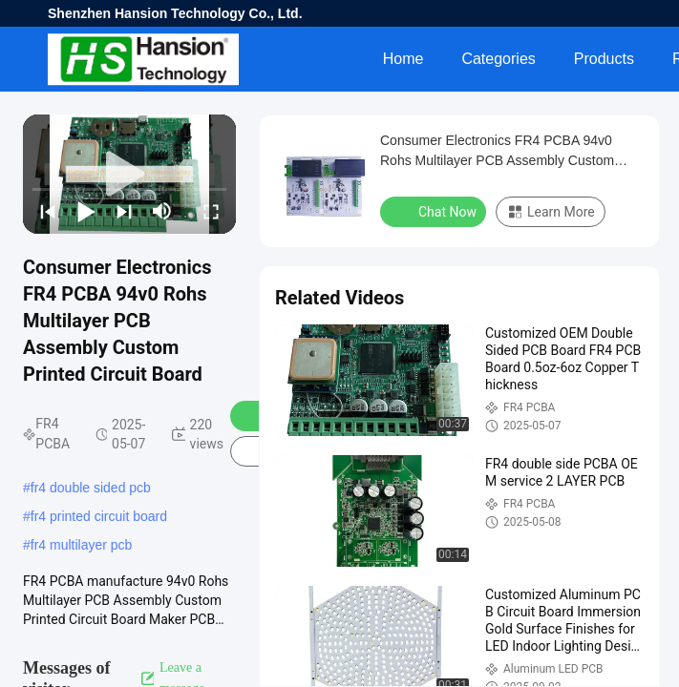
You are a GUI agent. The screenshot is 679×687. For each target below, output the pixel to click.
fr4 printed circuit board (99, 516)
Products (604, 59)
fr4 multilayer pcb (82, 544)
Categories (498, 59)
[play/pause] (86, 211)
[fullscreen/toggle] (211, 211)
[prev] (48, 211)
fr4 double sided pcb (91, 487)
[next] (124, 211)
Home (403, 59)
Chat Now (435, 210)
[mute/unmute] (162, 211)
